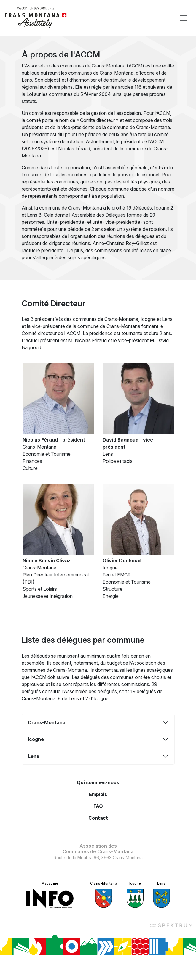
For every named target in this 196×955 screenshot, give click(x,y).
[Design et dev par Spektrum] (170, 925)
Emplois (98, 794)
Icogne (36, 739)
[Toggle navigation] (183, 18)
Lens (33, 756)
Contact (98, 818)
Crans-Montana (47, 722)
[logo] (36, 18)
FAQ (98, 806)
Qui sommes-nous (98, 782)
